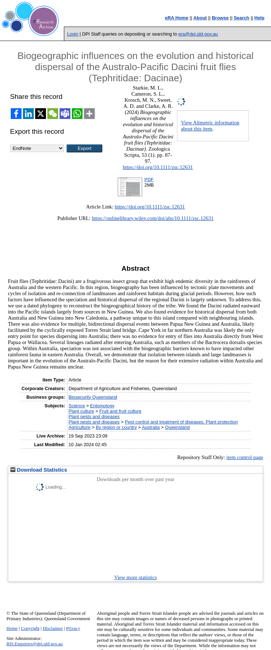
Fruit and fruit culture (120, 411)
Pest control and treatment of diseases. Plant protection (181, 422)
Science (77, 405)
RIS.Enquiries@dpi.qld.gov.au (34, 643)
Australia (151, 427)
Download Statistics (38, 470)
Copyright (30, 628)
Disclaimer (53, 628)
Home (12, 628)
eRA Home (176, 17)
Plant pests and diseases (94, 416)
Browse (220, 17)
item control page (244, 457)
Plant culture (81, 411)
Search (241, 17)
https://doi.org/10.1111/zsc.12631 (158, 167)
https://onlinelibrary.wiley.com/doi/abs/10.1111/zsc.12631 (153, 218)
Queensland (177, 427)
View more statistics (135, 577)
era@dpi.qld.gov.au (198, 34)
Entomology (102, 405)
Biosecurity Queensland (93, 397)
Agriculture (79, 427)
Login (72, 34)
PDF (149, 179)
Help (259, 17)
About (200, 17)
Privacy (73, 628)
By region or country (116, 427)
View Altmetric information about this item (210, 126)
